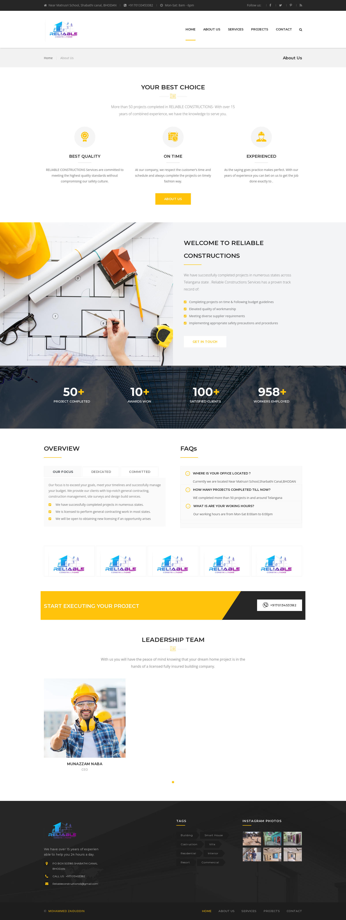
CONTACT (284, 29)
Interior (213, 853)
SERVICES (235, 29)
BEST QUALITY (84, 156)
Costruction (189, 844)
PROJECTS (259, 29)
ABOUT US (211, 29)
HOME (191, 29)
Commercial (210, 862)
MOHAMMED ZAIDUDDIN (66, 911)
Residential (188, 853)
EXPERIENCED (261, 156)
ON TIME (173, 156)
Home (48, 58)
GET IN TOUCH (205, 342)
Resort (185, 862)
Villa (212, 844)
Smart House (214, 835)
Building (187, 835)
